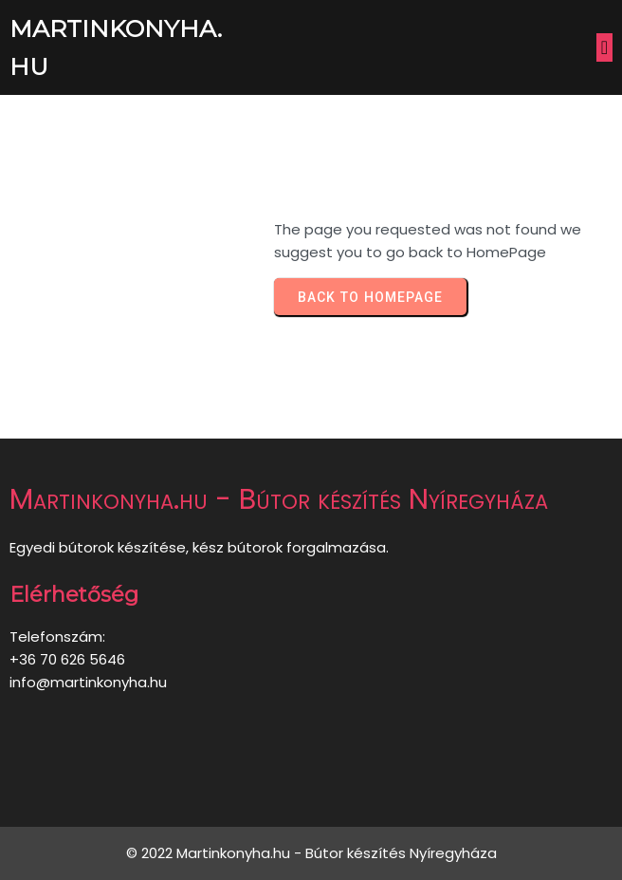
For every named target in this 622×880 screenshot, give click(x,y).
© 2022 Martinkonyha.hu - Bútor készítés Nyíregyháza (311, 853)
